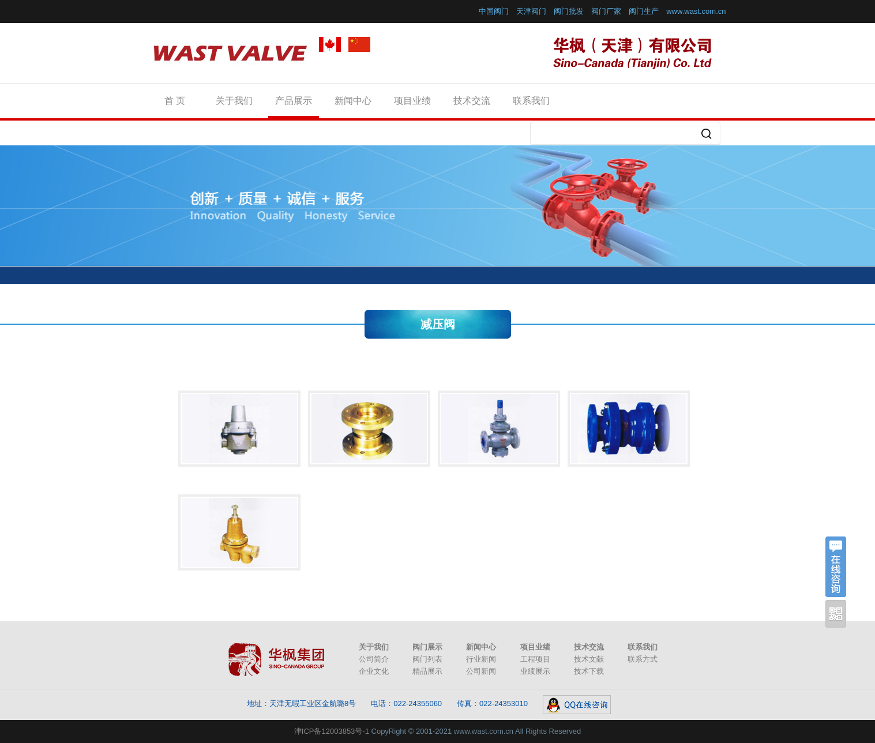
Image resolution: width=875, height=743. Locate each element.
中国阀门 (494, 11)
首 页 (174, 101)
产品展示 (293, 101)
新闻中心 (353, 101)
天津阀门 (531, 11)
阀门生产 (644, 11)
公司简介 (374, 659)
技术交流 (471, 101)
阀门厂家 (606, 11)
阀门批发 (569, 11)
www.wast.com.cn (696, 11)
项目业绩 (412, 101)
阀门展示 (427, 647)
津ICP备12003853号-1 (331, 731)
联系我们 (531, 101)
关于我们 (234, 101)
